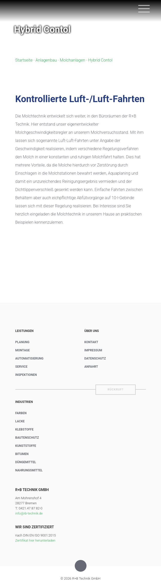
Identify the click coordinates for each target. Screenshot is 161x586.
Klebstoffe (24, 429)
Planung (22, 342)
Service (21, 366)
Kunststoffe (25, 446)
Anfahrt (91, 366)
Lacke (20, 421)
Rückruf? (115, 389)
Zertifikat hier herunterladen (35, 540)
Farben (21, 413)
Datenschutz (95, 358)
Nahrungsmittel (29, 470)
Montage (22, 350)
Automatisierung (29, 358)
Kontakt (91, 342)
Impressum (93, 350)
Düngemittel (25, 462)
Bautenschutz (27, 437)
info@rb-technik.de (29, 513)
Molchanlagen (72, 60)
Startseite (24, 60)
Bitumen (22, 454)
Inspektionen (26, 375)
